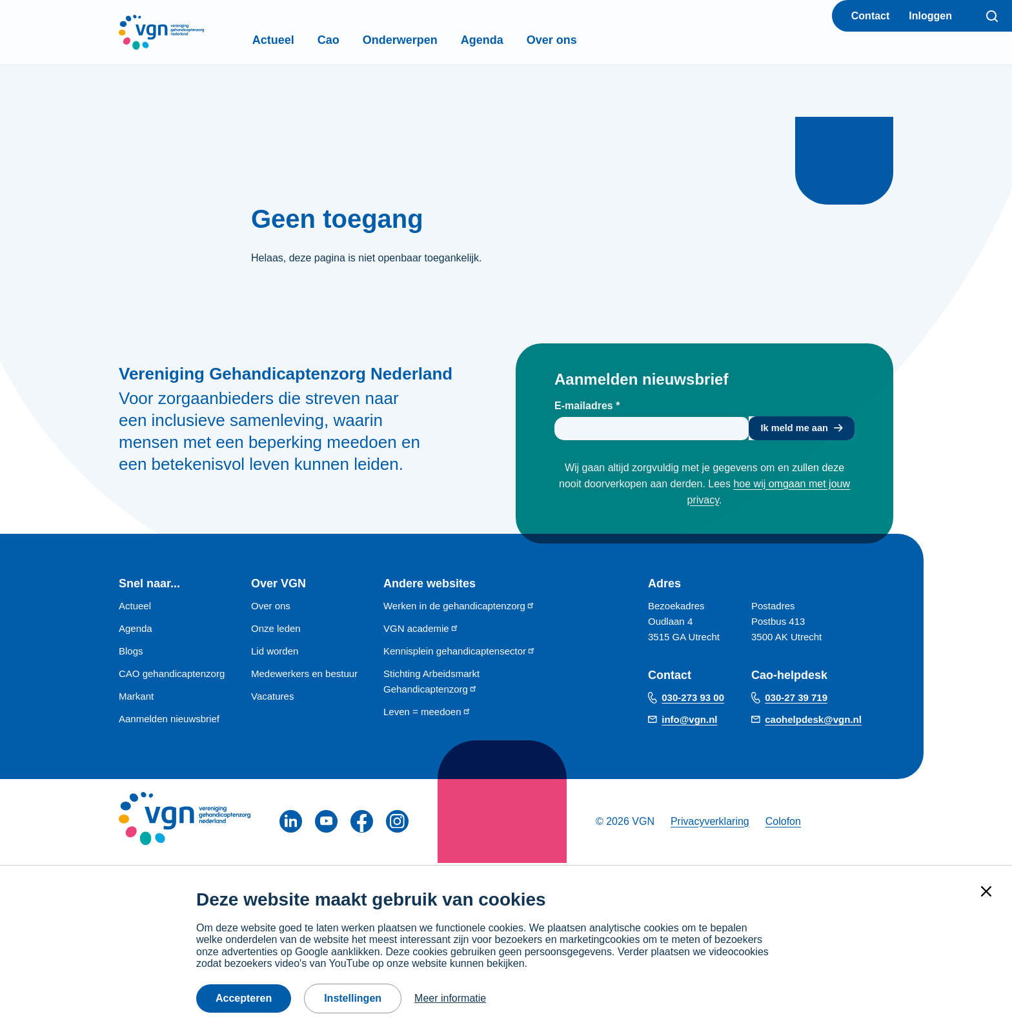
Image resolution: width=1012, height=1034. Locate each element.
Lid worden (274, 652)
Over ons (579, 40)
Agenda (509, 40)
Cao (356, 40)
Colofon (783, 823)
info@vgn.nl (689, 721)
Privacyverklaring (710, 823)
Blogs (131, 652)
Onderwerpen (427, 40)
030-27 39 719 (796, 699)
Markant (136, 698)
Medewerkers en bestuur (304, 675)
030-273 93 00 (693, 699)
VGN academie (421, 630)
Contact (870, 15)
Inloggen (930, 15)
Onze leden (276, 630)
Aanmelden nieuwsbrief (169, 720)
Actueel (300, 40)
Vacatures (272, 698)
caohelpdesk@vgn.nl (813, 721)
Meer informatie (450, 998)
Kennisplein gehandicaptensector (459, 652)
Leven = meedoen (427, 713)
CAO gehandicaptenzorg (172, 675)
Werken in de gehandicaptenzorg (459, 607)
